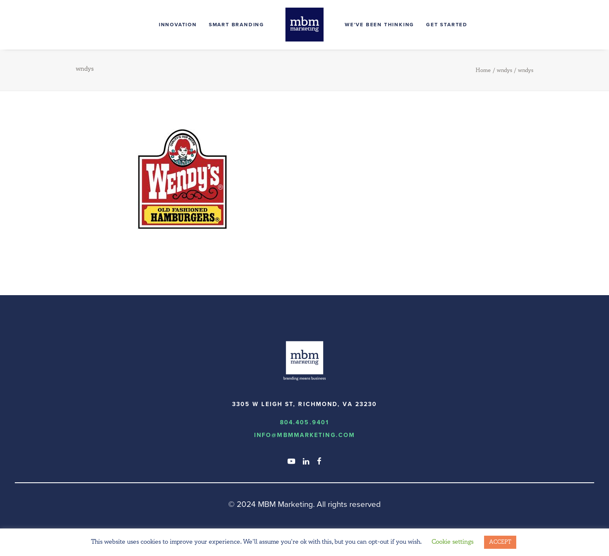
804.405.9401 (304, 422)
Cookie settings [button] (452, 542)
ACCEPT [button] (500, 542)
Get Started (447, 25)
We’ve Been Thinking (379, 25)
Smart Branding (236, 25)
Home (483, 70)
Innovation (178, 25)
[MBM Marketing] (304, 24)
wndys (504, 70)
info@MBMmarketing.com (304, 435)
